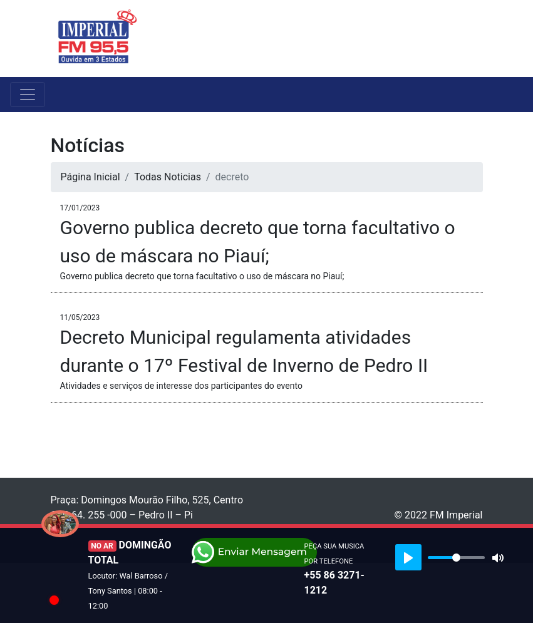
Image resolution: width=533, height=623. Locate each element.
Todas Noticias (167, 177)
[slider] (456, 558)
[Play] (408, 557)
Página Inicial (90, 177)
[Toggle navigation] (474, 38)
